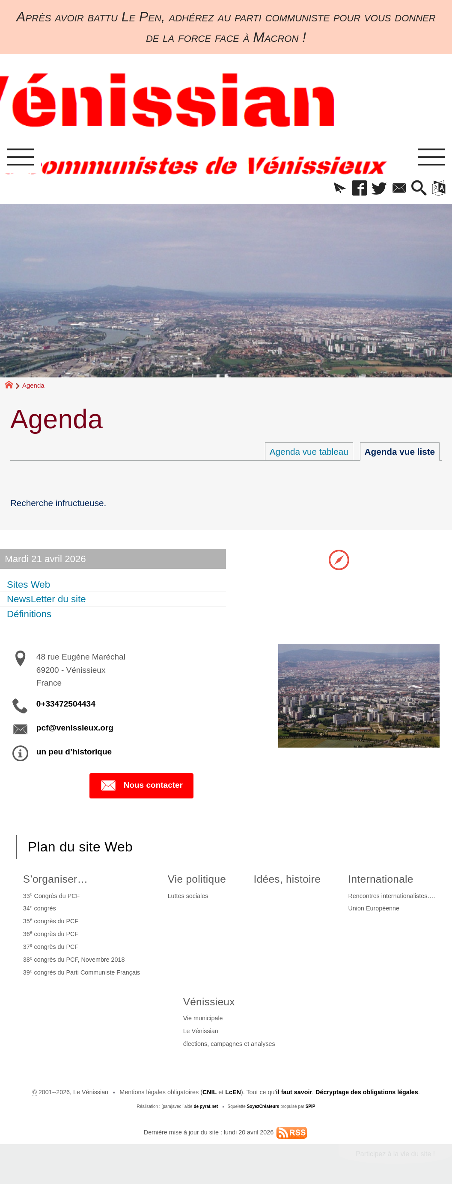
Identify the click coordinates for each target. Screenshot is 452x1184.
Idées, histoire (287, 879)
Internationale (380, 879)
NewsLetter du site (46, 599)
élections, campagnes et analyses (229, 1043)
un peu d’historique (74, 751)
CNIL (209, 1092)
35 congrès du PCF (50, 921)
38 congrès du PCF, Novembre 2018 (74, 959)
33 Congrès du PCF (51, 895)
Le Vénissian (200, 1031)
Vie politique (197, 879)
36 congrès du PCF (50, 933)
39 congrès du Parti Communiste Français (81, 972)
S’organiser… (55, 879)
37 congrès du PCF (50, 946)
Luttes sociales (188, 895)
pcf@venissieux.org (74, 727)
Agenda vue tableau (309, 452)
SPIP (310, 1106)
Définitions (29, 614)
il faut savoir (294, 1092)
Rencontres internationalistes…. (391, 895)
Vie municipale (203, 1018)
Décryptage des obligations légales (366, 1092)
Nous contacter (141, 786)
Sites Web (28, 584)
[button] (340, 188)
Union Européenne (374, 908)
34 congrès (39, 908)
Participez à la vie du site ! (395, 1153)
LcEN (233, 1092)
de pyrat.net (205, 1106)
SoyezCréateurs (263, 1106)
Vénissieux (209, 1001)
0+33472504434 (65, 703)
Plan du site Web (80, 846)
